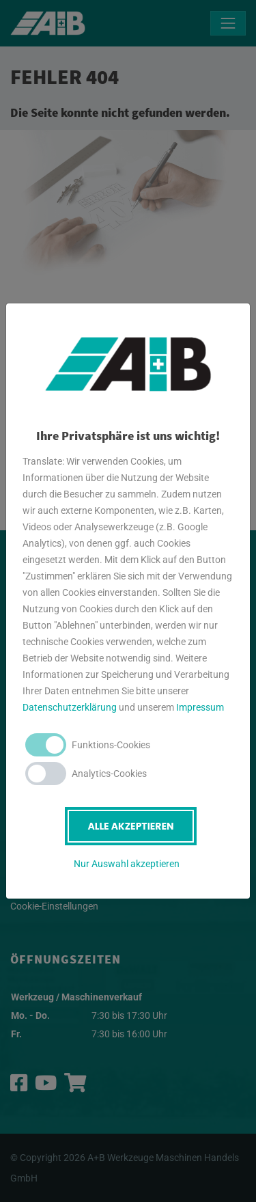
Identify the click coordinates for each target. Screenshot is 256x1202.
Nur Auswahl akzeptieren (127, 863)
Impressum (200, 707)
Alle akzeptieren (130, 826)
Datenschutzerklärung (70, 707)
